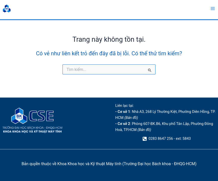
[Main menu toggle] (212, 8)
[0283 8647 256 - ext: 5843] (166, 139)
